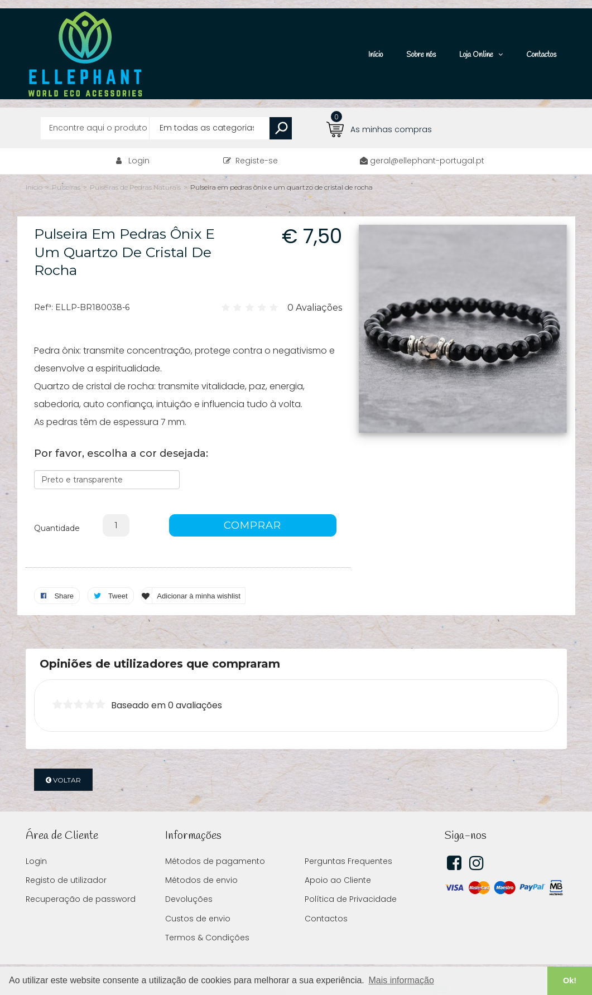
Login (139, 143)
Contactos (326, 901)
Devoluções (189, 882)
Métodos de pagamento (215, 844)
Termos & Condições (207, 920)
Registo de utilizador (66, 863)
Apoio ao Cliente (338, 863)
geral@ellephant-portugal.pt (427, 143)
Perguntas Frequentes (348, 844)
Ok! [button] (569, 980)
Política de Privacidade (351, 882)
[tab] (296, 647)
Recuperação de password (81, 882)
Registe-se (250, 143)
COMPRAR (252, 508)
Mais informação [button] (401, 980)
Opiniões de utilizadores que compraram (160, 647)
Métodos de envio (201, 863)
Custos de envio (197, 901)
